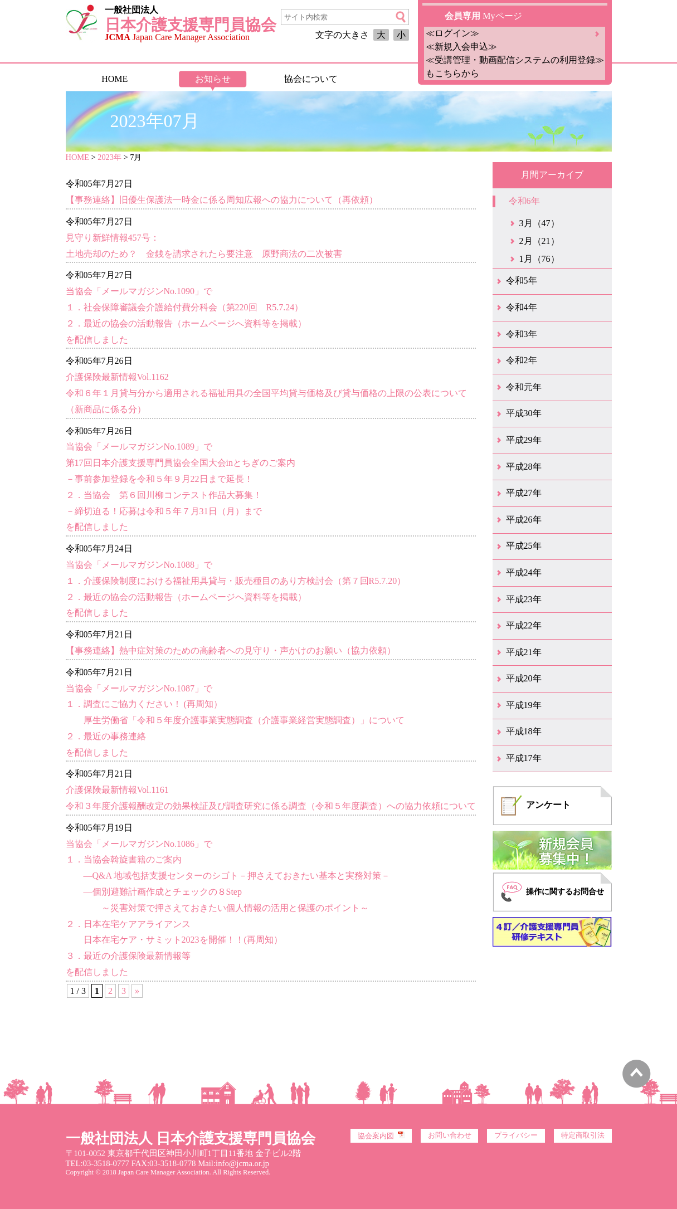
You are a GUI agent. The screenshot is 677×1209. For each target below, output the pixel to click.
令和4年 (521, 307)
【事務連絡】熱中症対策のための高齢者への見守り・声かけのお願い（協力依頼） (231, 650)
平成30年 (524, 413)
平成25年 (524, 545)
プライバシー (516, 1135)
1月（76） (539, 259)
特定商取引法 (583, 1135)
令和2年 (521, 360)
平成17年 (524, 758)
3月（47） (539, 223)
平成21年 (524, 652)
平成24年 (524, 572)
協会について (311, 79)
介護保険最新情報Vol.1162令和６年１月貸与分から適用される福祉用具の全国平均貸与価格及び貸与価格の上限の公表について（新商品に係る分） (266, 393)
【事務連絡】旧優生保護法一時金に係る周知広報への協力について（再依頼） (222, 199)
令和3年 (521, 334)
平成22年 (524, 625)
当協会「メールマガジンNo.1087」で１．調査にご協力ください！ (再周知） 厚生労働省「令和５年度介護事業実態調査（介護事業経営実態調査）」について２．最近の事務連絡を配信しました (235, 720)
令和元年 (524, 387)
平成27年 (524, 493)
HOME (114, 79)
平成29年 (524, 440)
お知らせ (213, 79)
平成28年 (524, 466)
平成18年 (524, 731)
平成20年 (524, 678)
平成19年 (524, 705)
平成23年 (524, 599)
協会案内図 (381, 1135)
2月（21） (539, 241)
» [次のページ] (137, 991)
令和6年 (524, 201)
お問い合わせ (449, 1135)
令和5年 (521, 280)
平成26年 (524, 519)
